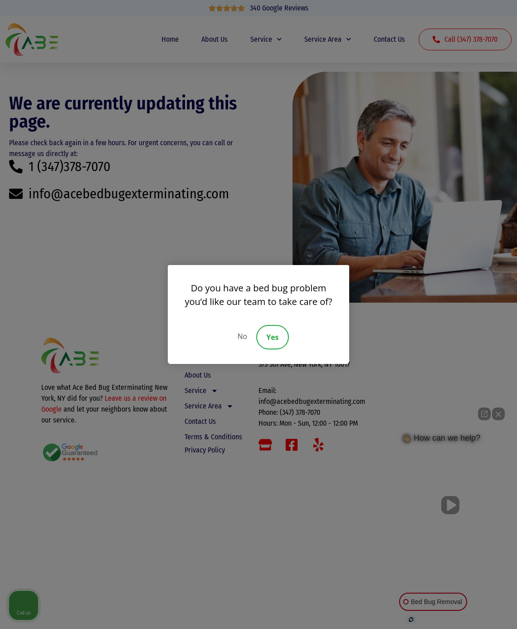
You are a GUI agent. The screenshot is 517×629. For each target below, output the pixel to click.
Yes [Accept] (272, 337)
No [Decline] (242, 336)
